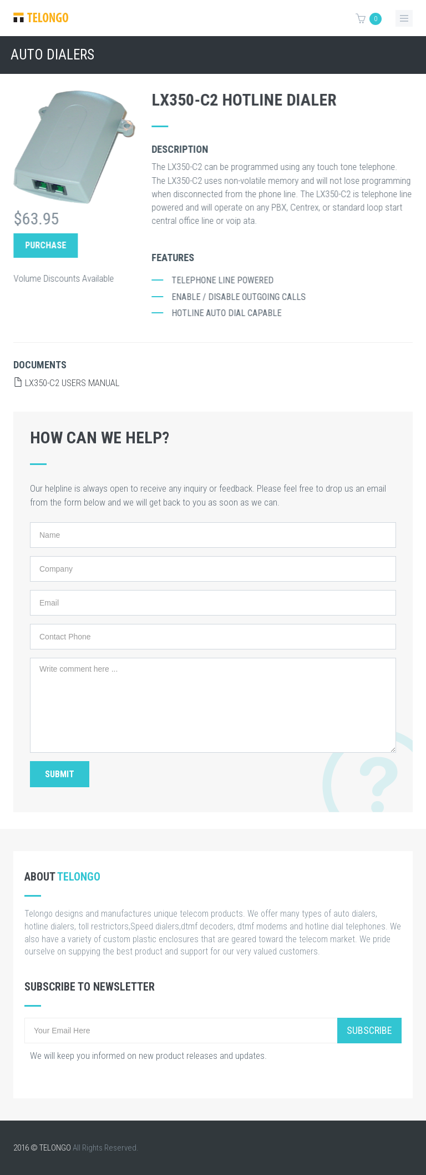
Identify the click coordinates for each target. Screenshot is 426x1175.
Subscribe (369, 1030)
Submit (59, 774)
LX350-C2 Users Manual (66, 382)
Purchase (51, 245)
